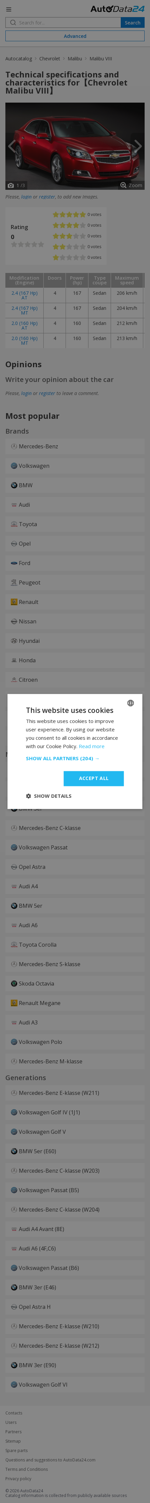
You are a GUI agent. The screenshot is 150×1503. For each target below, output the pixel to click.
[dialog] (75, 751)
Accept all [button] (94, 778)
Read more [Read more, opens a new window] (92, 746)
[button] (75, 759)
